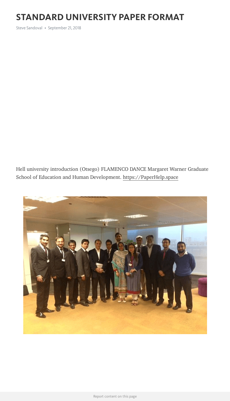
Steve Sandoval (29, 27)
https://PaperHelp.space (150, 177)
